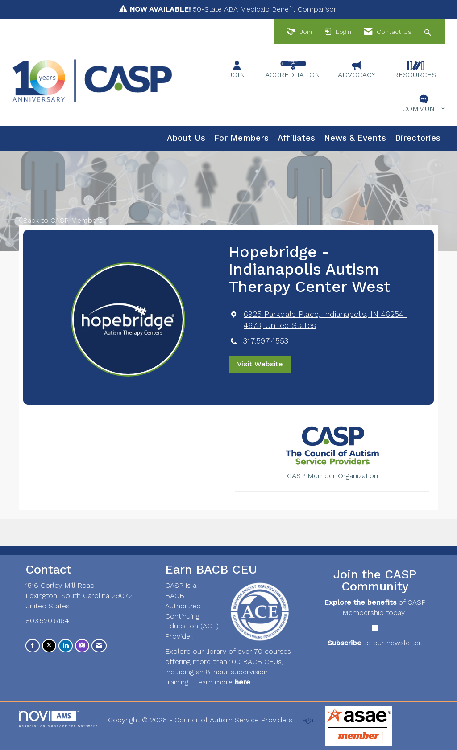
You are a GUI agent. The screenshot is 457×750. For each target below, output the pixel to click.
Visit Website (260, 364)
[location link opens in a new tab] (332, 320)
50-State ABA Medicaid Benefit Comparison (233, 9)
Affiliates (296, 138)
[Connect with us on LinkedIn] (65, 645)
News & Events (355, 138)
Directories (417, 138)
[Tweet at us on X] (49, 645)
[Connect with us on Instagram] (82, 645)
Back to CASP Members (61, 220)
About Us (186, 138)
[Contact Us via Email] (99, 645)
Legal (306, 720)
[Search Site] (428, 31)
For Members (241, 138)
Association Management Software (58, 719)
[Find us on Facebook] (32, 645)
